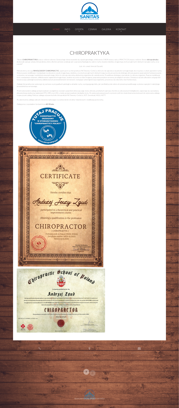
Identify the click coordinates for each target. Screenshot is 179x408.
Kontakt (121, 29)
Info (67, 29)
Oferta (79, 29)
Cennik (92, 29)
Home (56, 29)
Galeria (106, 29)
